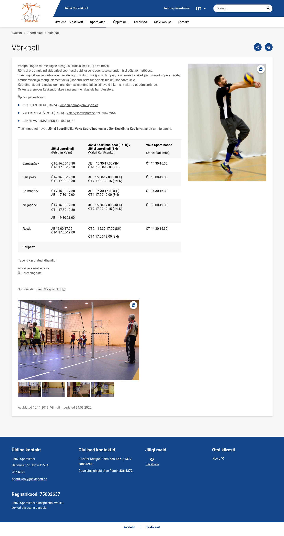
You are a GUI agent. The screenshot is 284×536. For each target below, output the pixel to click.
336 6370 (18, 472)
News (216, 458)
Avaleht (60, 22)
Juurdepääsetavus (176, 8)
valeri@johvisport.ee (81, 113)
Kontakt (183, 22)
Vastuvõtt (78, 22)
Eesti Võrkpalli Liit (51, 289)
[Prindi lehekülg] (269, 47)
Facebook (152, 461)
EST (201, 8)
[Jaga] (258, 47)
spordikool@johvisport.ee (29, 479)
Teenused (142, 22)
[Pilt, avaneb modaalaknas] (227, 122)
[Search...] (268, 8)
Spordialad (99, 22)
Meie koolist (164, 22)
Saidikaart (153, 527)
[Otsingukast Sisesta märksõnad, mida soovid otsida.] (242, 8)
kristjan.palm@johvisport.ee (79, 105)
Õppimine (121, 22)
